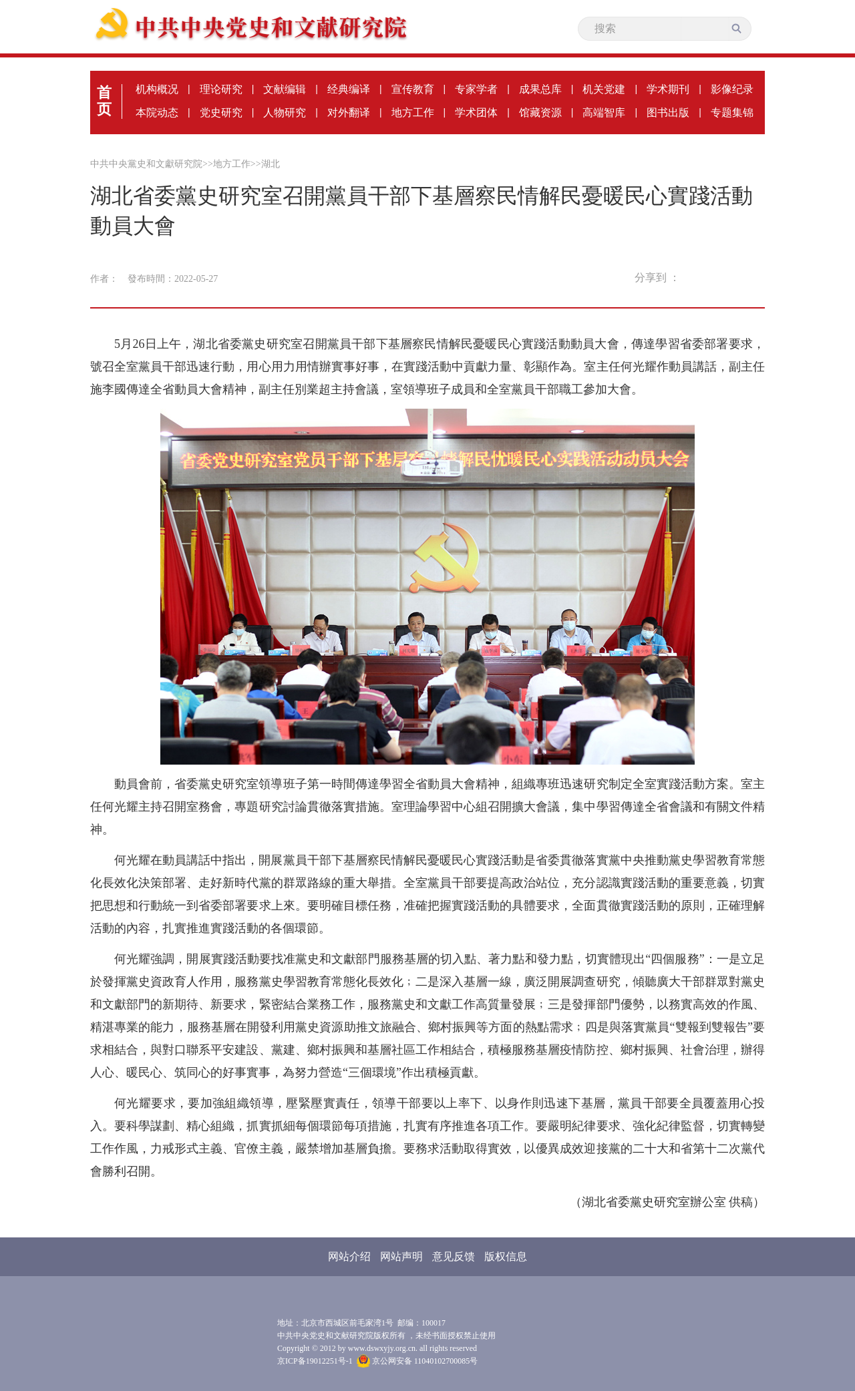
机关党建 (603, 89)
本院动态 (157, 112)
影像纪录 (732, 89)
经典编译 (348, 89)
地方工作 (412, 112)
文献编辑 (284, 89)
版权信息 (505, 1256)
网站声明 (401, 1256)
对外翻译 (348, 112)
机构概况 (157, 89)
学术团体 (476, 112)
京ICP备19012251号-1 (315, 1361)
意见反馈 (453, 1256)
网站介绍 (349, 1256)
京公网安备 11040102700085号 (417, 1361)
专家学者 (476, 89)
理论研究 (221, 89)
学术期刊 (668, 89)
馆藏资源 (540, 112)
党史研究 (221, 112)
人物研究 (284, 112)
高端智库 (603, 112)
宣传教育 (412, 89)
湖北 (270, 164)
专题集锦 (732, 112)
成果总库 (540, 89)
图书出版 (668, 112)
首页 (104, 101)
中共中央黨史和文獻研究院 (146, 164)
